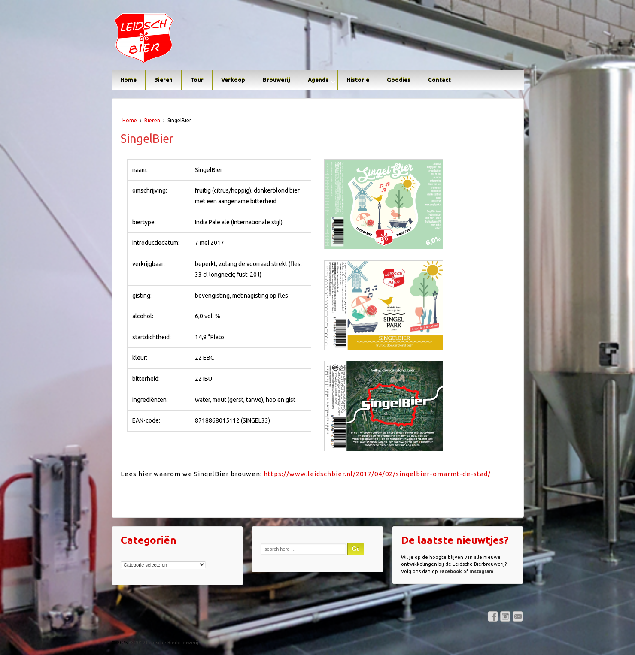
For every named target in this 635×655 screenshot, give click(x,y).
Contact (439, 80)
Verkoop (233, 80)
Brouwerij (276, 80)
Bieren (163, 80)
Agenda (318, 80)
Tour (197, 80)
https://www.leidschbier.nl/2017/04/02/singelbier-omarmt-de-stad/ (377, 473)
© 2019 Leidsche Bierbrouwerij (163, 642)
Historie (357, 80)
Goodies (398, 80)
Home (128, 80)
